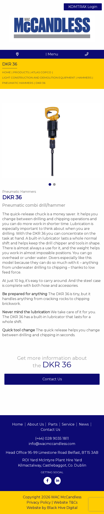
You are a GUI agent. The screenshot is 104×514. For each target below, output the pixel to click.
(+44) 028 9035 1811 (52, 438)
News (84, 424)
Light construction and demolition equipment (38, 77)
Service (68, 424)
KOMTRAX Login (82, 7)
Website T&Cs (65, 502)
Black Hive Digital (62, 508)
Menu (52, 54)
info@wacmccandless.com (52, 444)
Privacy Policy (39, 502)
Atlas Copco (41, 72)
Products (21, 72)
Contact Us (52, 379)
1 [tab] (50, 184)
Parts (52, 424)
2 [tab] (54, 184)
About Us (35, 424)
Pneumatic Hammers (17, 82)
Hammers (84, 77)
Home (6, 72)
